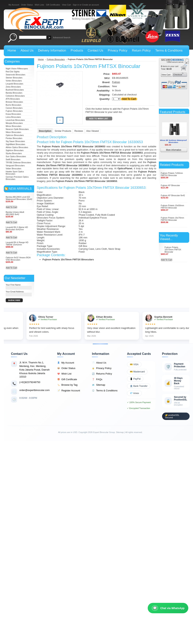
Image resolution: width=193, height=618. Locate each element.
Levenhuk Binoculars (15, 120)
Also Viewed (92, 131)
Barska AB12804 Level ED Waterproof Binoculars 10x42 (19, 198)
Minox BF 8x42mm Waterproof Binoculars (173, 141)
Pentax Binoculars (14, 138)
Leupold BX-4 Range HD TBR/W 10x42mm (17, 243)
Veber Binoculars (13, 168)
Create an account (90, 5)
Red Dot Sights (13, 71)
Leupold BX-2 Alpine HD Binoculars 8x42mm (17, 228)
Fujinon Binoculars (14, 111)
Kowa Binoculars (13, 114)
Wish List (64, 373)
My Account (14, 5)
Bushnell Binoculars (15, 90)
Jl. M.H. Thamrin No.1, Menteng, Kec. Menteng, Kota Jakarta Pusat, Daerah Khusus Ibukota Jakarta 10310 (34, 369)
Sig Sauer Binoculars (15, 141)
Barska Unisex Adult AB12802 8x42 (15, 213)
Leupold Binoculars (14, 84)
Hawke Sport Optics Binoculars (15, 172)
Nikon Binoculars (13, 132)
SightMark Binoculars (15, 144)
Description (45, 131)
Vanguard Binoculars (15, 165)
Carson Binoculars (14, 108)
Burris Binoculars (13, 105)
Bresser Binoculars (14, 102)
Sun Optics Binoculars (16, 156)
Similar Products (63, 131)
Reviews (78, 131)
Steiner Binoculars (14, 77)
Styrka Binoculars (14, 153)
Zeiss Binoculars (13, 87)
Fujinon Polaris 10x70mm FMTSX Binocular (173, 249)
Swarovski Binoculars (15, 74)
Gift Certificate (67, 379)
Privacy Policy (101, 368)
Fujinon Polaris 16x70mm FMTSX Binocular (172, 219)
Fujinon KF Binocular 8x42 (173, 195)
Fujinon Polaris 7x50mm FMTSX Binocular (172, 174)
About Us (99, 362)
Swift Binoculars (13, 159)
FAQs (97, 379)
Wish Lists (39, 5)
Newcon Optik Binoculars (17, 129)
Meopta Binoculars (14, 123)
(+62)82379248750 (29, 382)
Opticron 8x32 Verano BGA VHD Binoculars (18, 258)
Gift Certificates (53, 5)
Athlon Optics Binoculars (17, 147)
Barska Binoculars (14, 93)
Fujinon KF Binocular (170, 185)
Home (41, 59)
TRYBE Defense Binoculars (18, 162)
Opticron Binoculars (15, 135)
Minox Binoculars (13, 126)
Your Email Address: (15, 291)
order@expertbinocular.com (34, 390)
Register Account (68, 390)
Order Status (27, 5)
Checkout (177, 74)
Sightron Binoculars (15, 150)
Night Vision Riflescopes (17, 68)
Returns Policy (102, 373)
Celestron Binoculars (15, 96)
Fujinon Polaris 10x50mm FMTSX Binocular (172, 206)
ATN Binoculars (13, 99)
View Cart (66, 5)
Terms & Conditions (105, 390)
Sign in (76, 5)
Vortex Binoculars (14, 81)
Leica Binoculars (13, 117)
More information (179, 150)
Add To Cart (11, 207)
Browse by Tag (67, 384)
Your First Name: (13, 285)
